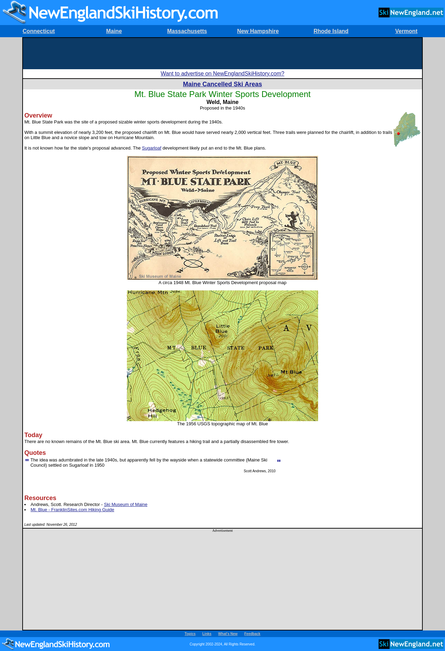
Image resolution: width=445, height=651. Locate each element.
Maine (114, 31)
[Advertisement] (222, 53)
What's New (228, 634)
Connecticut (39, 31)
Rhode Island (331, 31)
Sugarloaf (151, 148)
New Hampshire (258, 31)
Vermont (406, 31)
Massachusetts (187, 31)
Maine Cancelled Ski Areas (222, 84)
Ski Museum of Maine (125, 504)
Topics (190, 634)
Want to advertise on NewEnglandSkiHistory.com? (222, 74)
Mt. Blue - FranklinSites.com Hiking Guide (72, 509)
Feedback (252, 634)
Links (206, 634)
